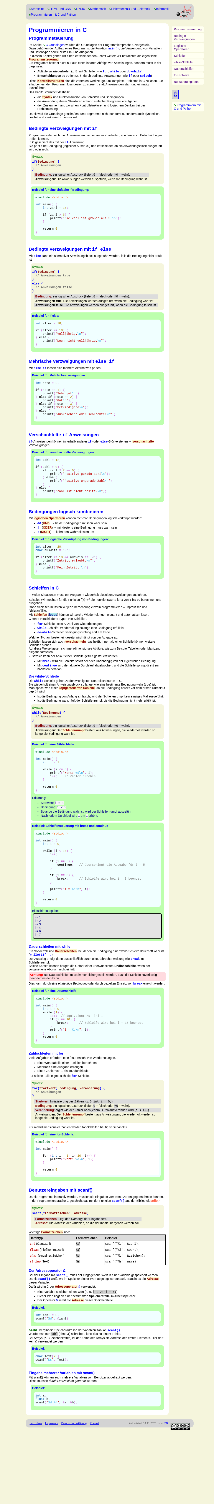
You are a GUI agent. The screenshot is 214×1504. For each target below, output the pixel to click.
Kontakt (94, 1495)
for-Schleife (181, 75)
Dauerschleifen (184, 68)
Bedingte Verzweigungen (184, 37)
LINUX (80, 9)
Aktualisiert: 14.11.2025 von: (148, 1495)
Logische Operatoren (181, 47)
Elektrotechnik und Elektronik (130, 9)
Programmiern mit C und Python (187, 106)
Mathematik (98, 9)
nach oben (36, 1495)
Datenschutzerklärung (74, 1495)
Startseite (37, 9)
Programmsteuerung (188, 29)
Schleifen (180, 55)
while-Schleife (183, 62)
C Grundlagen (55, 45)
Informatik (162, 9)
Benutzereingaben (186, 81)
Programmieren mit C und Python (53, 14)
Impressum (51, 1495)
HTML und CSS (60, 9)
